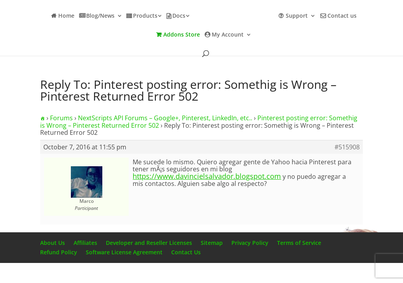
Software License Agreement (124, 252)
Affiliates (85, 242)
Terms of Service (299, 242)
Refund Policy (58, 252)
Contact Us (186, 252)
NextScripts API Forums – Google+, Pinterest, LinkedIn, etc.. (165, 118)
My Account (228, 35)
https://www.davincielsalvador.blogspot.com (207, 176)
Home (66, 16)
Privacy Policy (249, 242)
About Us (52, 242)
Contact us (342, 16)
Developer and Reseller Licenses (149, 242)
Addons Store (181, 35)
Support (297, 16)
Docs (178, 16)
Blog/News (100, 16)
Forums (61, 118)
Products (145, 16)
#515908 (347, 147)
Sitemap (212, 242)
